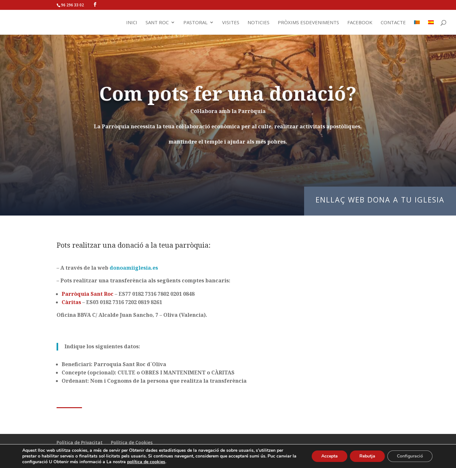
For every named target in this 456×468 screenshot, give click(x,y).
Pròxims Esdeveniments (308, 22)
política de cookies (146, 462)
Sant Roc (157, 22)
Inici (131, 22)
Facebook (359, 22)
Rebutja (367, 456)
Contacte (393, 22)
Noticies (258, 22)
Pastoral (195, 22)
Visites (230, 22)
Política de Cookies (132, 442)
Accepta (329, 456)
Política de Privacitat (80, 442)
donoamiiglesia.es (134, 267)
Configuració (410, 456)
